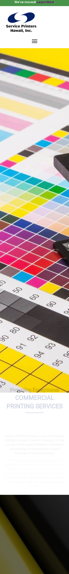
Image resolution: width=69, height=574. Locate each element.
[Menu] (34, 41)
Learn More (45, 2)
